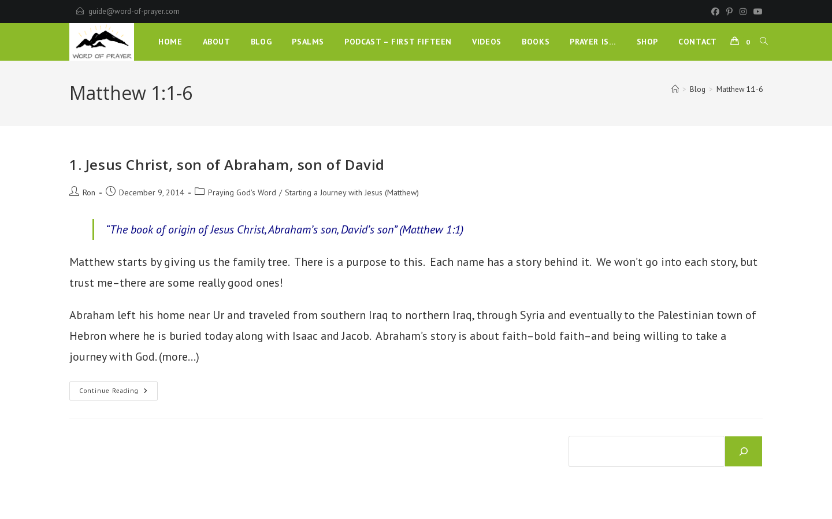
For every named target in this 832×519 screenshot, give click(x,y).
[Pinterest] (729, 11)
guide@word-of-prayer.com (134, 11)
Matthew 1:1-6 (739, 89)
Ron (89, 192)
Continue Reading (118, 393)
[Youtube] (756, 11)
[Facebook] (715, 11)
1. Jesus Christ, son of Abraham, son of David (227, 164)
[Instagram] (743, 11)
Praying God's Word (242, 192)
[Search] (744, 451)
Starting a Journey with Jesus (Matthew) (352, 192)
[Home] (675, 89)
